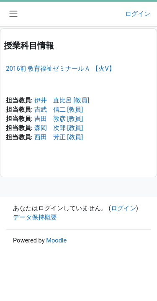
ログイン (137, 14)
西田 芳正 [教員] (58, 137)
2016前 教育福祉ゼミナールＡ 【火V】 (60, 68)
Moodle (56, 240)
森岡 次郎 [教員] (58, 128)
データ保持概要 (35, 217)
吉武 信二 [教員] (58, 109)
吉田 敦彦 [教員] (58, 118)
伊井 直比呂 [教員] (61, 100)
